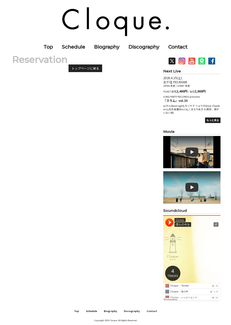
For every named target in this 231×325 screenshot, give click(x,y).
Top (48, 47)
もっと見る (213, 120)
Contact (177, 47)
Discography (143, 47)
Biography (106, 47)
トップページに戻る (85, 68)
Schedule (73, 47)
